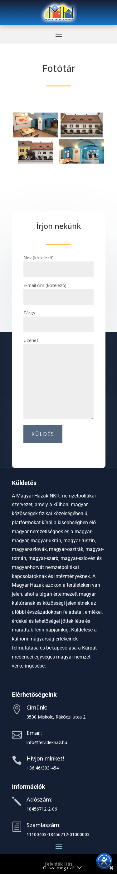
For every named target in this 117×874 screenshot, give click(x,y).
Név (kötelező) (58, 263)
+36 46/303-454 (43, 768)
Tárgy (58, 318)
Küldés (43, 434)
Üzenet (58, 378)
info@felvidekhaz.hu (47, 742)
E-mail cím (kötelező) (58, 291)
